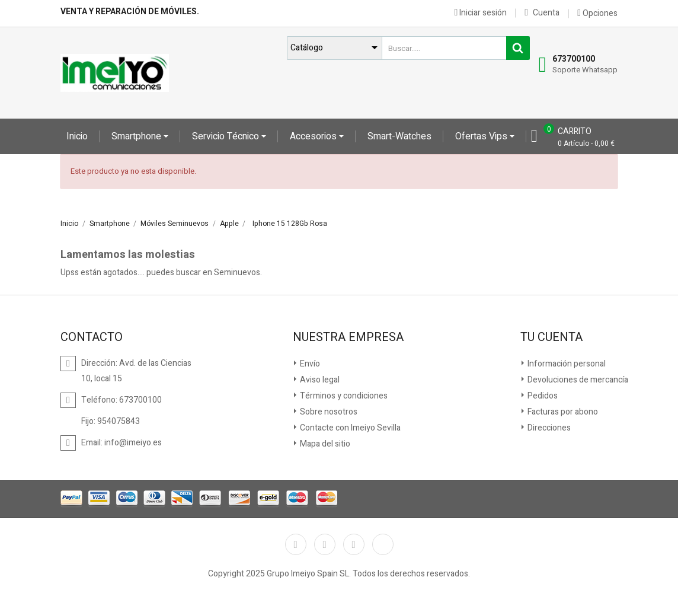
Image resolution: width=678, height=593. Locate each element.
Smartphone (137, 136)
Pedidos (542, 396)
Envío (309, 364)
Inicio (77, 136)
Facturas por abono (562, 412)
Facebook (295, 544)
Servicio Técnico (226, 136)
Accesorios (314, 136)
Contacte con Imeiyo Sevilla (349, 428)
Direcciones (548, 428)
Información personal (566, 364)
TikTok (383, 544)
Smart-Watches (399, 136)
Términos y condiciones (343, 396)
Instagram (353, 544)
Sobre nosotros (327, 412)
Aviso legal (319, 380)
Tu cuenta (551, 337)
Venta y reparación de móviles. (129, 11)
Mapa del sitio (324, 444)
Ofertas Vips (482, 136)
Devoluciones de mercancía (577, 380)
